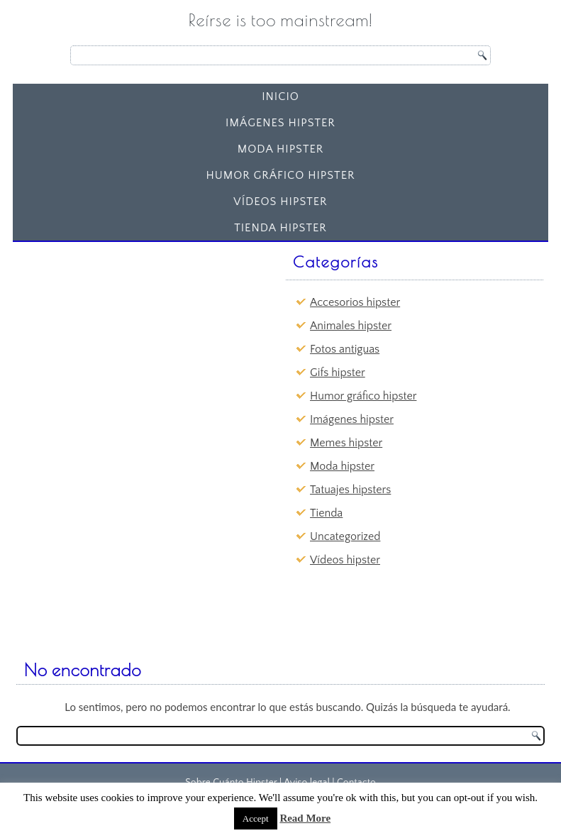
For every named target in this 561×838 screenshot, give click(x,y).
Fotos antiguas (344, 349)
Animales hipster (350, 325)
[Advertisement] (127, 336)
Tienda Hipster (280, 227)
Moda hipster (281, 149)
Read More (305, 818)
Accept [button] (256, 818)
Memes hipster (346, 442)
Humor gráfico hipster (280, 175)
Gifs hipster (337, 372)
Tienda (326, 513)
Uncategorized (345, 536)
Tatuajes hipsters (350, 489)
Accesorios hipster (355, 302)
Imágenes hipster (280, 122)
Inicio (280, 96)
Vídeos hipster (280, 201)
